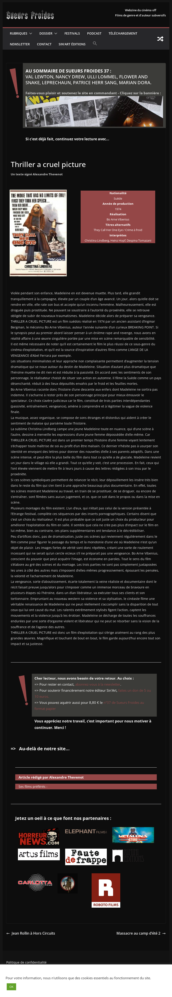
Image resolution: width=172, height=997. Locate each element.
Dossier (45, 33)
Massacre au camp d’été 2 (141, 933)
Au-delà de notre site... (44, 749)
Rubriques (18, 33)
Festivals (72, 33)
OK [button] (11, 987)
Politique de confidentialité (26, 962)
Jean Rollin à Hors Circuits (30, 933)
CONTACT (44, 44)
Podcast (94, 33)
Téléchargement (123, 33)
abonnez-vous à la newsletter (97, 684)
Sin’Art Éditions (72, 44)
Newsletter (20, 44)
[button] (29, 33)
